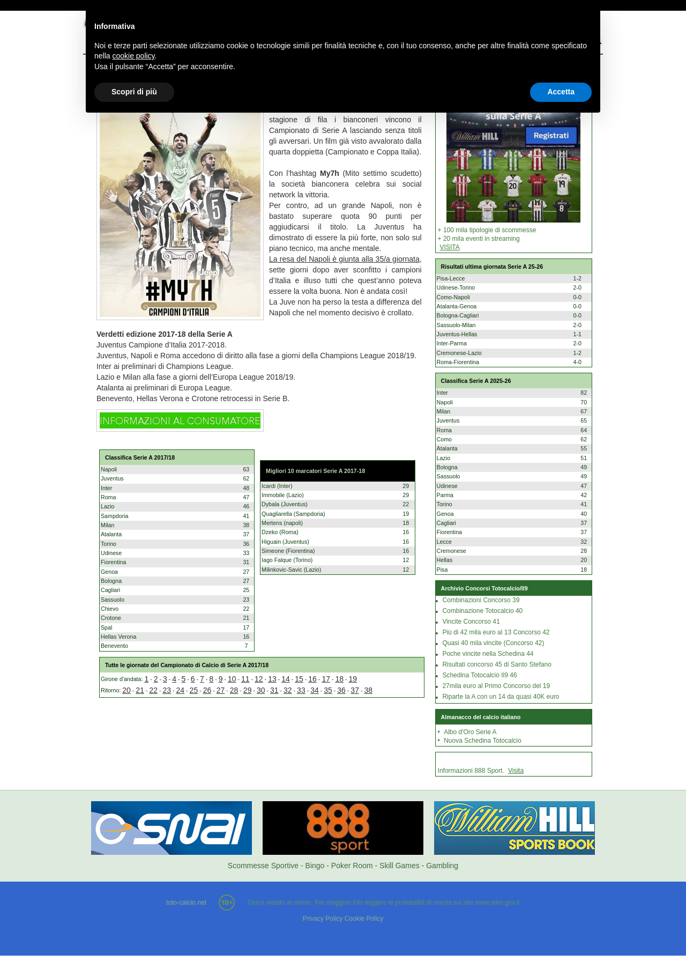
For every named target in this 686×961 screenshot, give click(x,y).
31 (274, 690)
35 (328, 690)
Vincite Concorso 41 (470, 621)
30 (261, 690)
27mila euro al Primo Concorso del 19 (496, 686)
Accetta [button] (561, 91)
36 (341, 690)
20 (126, 690)
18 (339, 679)
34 (314, 690)
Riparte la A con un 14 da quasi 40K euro (500, 696)
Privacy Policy (323, 918)
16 (312, 679)
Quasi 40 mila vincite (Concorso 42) (493, 643)
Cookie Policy (364, 918)
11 (245, 679)
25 (194, 690)
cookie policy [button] (133, 55)
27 (221, 690)
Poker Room (352, 865)
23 (166, 690)
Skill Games (399, 865)
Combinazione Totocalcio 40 (482, 611)
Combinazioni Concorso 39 (480, 600)
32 (288, 690)
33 (301, 690)
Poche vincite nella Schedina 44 (487, 653)
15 (299, 679)
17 (326, 679)
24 (180, 690)
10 (232, 679)
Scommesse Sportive (263, 865)
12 (259, 679)
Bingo (315, 865)
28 (234, 690)
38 (368, 690)
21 (140, 690)
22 (153, 690)
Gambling (442, 865)
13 (272, 679)
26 (207, 690)
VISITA (450, 247)
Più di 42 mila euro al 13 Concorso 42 (495, 632)
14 (285, 679)
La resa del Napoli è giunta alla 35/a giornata (344, 259)
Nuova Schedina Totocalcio (482, 740)
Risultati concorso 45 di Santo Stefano (496, 664)
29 (247, 690)
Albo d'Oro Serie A (470, 732)
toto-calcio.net (186, 902)
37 (355, 690)
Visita (516, 770)
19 (353, 679)
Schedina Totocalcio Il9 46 (479, 675)
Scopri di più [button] (134, 91)
